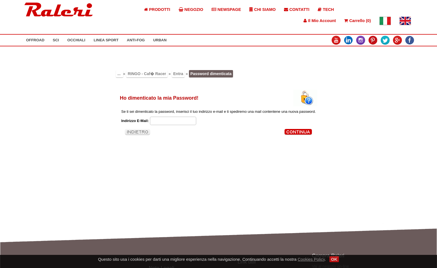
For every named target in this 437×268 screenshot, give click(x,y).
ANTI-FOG (136, 40)
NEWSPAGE (226, 9)
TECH (326, 9)
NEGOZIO (191, 9)
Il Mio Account (320, 20)
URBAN (159, 40)
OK (334, 259)
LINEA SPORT (106, 40)
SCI (56, 40)
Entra (178, 73)
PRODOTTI (157, 9)
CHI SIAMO (262, 9)
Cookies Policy (311, 259)
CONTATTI (296, 9)
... (119, 73)
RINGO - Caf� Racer (147, 73)
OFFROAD (35, 40)
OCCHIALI (76, 40)
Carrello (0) (357, 20)
